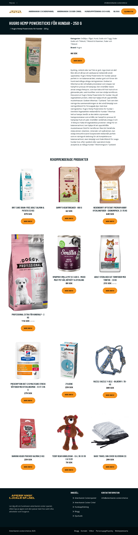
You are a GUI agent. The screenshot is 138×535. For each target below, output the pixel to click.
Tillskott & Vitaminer (94, 41)
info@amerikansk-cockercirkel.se (115, 3)
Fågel (91, 38)
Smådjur (84, 38)
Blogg (117, 11)
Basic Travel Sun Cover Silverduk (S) (110, 456)
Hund (96, 38)
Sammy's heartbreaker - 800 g (69, 207)
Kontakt (84, 531)
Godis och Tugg (105, 38)
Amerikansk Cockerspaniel (41, 11)
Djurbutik (128, 11)
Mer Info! (78, 61)
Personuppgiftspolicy (104, 531)
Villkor (91, 531)
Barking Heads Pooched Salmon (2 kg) (28, 456)
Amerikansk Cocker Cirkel (69, 11)
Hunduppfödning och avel (97, 11)
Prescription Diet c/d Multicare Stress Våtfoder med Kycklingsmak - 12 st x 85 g (28, 386)
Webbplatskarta (121, 531)
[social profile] (17, 3)
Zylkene (69, 383)
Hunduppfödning (82, 507)
